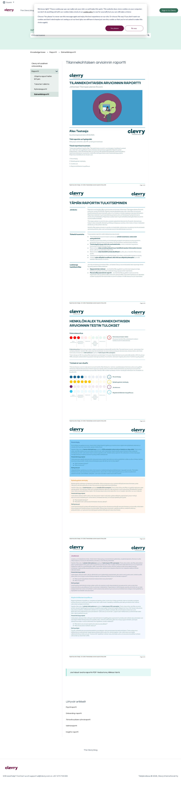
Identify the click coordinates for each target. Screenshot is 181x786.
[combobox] (88, 35)
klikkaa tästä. (114, 672)
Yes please (115, 28)
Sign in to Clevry (169, 10)
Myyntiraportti (71, 707)
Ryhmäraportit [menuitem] (40, 89)
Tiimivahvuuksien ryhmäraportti (78, 719)
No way (134, 28)
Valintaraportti (71, 726)
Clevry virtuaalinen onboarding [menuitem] (40, 65)
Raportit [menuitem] (35, 71)
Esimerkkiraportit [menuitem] (41, 94)
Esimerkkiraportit (68, 52)
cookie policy (88, 12)
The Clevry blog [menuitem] (90, 750)
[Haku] (148, 35)
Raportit (53, 52)
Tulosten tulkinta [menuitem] (41, 84)
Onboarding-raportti (74, 713)
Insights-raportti (72, 732)
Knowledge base (37, 52)
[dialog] (90, 19)
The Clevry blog (27, 10)
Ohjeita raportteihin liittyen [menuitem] (43, 77)
